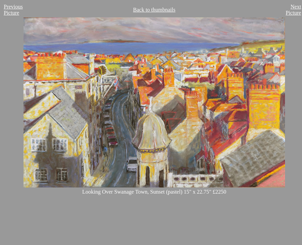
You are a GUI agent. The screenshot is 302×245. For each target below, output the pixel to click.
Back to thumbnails (154, 10)
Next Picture (293, 10)
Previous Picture (13, 10)
